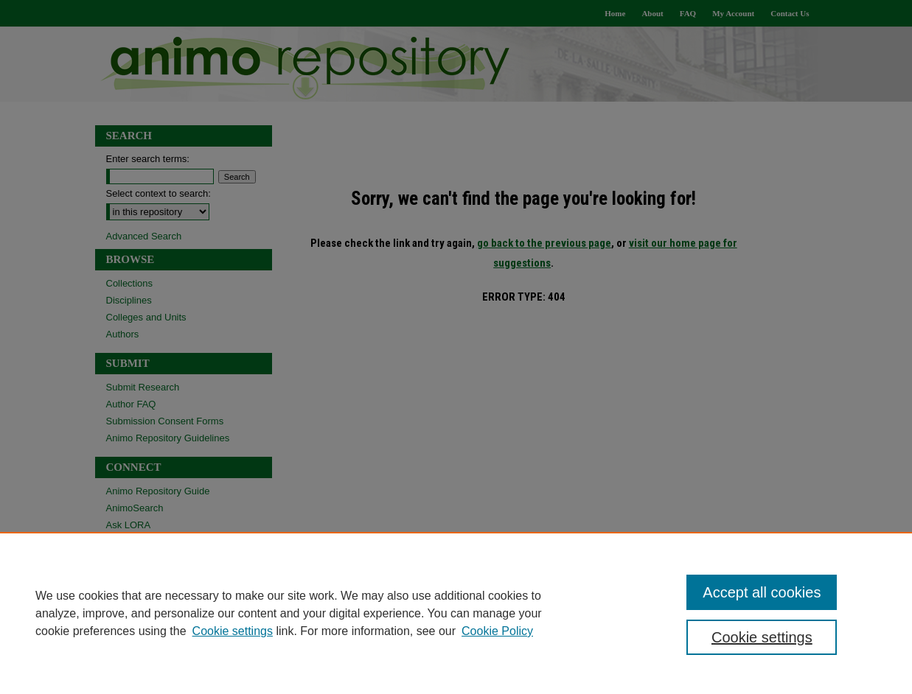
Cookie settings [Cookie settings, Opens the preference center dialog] (761, 637)
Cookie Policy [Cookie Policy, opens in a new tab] (497, 631)
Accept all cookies (762, 592)
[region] (456, 613)
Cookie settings (232, 631)
